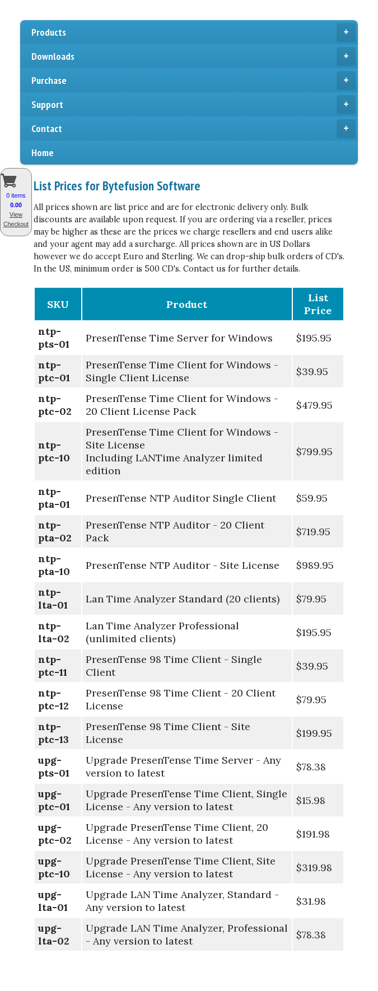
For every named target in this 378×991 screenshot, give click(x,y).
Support (193, 104)
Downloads (193, 56)
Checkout (16, 224)
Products (193, 32)
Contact (193, 128)
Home (42, 152)
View (16, 214)
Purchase (193, 80)
